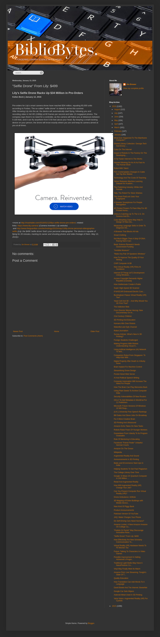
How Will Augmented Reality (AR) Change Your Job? (127, 486)
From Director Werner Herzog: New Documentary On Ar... (128, 311)
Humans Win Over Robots (124, 323)
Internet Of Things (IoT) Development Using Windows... (129, 274)
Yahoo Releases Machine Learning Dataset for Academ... (128, 182)
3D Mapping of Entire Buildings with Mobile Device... (128, 502)
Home (56, 331)
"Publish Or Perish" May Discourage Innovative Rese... (128, 531)
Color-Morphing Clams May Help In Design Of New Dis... (128, 221)
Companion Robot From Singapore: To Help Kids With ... (129, 356)
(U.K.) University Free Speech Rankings (130, 412)
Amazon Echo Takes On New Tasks (128, 426)
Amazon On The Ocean (123, 449)
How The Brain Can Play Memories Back (130, 387)
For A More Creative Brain (124, 419)
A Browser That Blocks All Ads (126, 231)
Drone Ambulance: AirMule (125, 497)
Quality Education (121, 578)
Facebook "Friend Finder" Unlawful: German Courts (128, 444)
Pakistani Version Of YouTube (126, 514)
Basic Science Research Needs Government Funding (127, 245)
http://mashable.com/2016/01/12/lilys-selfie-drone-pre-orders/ (48, 223)
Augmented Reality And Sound (126, 456)
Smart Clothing (120, 235)
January (117, 135)
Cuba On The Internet (123, 149)
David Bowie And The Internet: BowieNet (130, 588)
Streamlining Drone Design (125, 370)
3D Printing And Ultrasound (125, 422)
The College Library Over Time (126, 472)
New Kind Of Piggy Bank (124, 506)
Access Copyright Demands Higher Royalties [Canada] (128, 279)
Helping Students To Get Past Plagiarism (130, 469)
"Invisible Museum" (121, 250)
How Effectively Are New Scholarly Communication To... (128, 541)
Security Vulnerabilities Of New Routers (130, 396)
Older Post (94, 331)
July (116, 113)
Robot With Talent (121, 168)
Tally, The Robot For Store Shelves (128, 193)
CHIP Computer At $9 (123, 263)
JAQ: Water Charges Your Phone (127, 517)
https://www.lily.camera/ (28, 225)
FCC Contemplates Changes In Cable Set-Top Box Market (129, 173)
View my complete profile (133, 88)
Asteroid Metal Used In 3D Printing (128, 595)
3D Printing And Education (124, 320)
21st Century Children (123, 316)
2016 (114, 106)
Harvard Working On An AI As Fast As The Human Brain (129, 163)
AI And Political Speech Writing (126, 378)
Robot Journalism (121, 331)
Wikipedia (118, 452)
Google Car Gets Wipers (124, 591)
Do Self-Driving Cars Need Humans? (129, 521)
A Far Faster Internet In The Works (128, 159)
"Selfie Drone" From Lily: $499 (126, 536)
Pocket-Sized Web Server (124, 374)
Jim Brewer (131, 84)
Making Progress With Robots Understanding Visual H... (126, 345)
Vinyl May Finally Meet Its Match (127, 569)
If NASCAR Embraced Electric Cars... (129, 291)
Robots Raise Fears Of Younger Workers (130, 430)
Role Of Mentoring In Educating (127, 439)
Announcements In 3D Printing (126, 459)
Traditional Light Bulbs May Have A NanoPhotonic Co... (128, 564)
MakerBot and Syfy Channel (125, 327)
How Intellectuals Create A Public (127, 284)
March (117, 127)
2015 (114, 606)
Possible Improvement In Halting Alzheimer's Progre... (127, 558)
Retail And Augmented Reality (126, 482)
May (116, 120)
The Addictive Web (121, 307)
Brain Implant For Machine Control (128, 367)
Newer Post (18, 331)
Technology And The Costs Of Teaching (130, 178)
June (116, 117)
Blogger (91, 623)
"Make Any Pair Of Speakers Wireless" (129, 254)
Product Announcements (124, 510)
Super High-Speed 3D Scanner (126, 288)
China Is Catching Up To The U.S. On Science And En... (129, 215)
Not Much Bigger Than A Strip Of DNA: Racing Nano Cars (130, 240)
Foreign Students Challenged (126, 340)
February (118, 131)
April (116, 124)
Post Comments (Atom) (33, 336)
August (117, 109)
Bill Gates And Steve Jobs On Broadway (130, 415)
